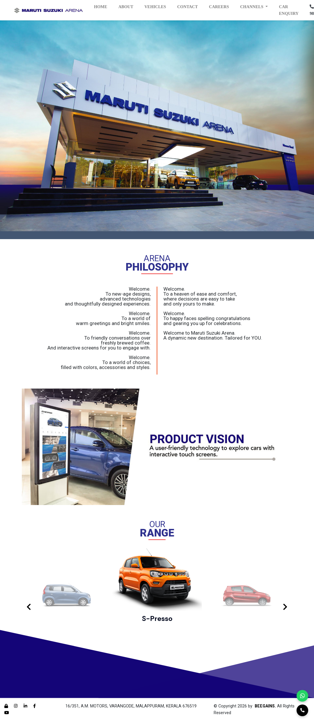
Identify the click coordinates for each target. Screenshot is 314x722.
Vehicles (155, 6)
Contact (187, 6)
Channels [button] (252, 6)
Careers (219, 6)
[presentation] (28, 607)
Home (100, 6)
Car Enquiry (289, 10)
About (125, 6)
